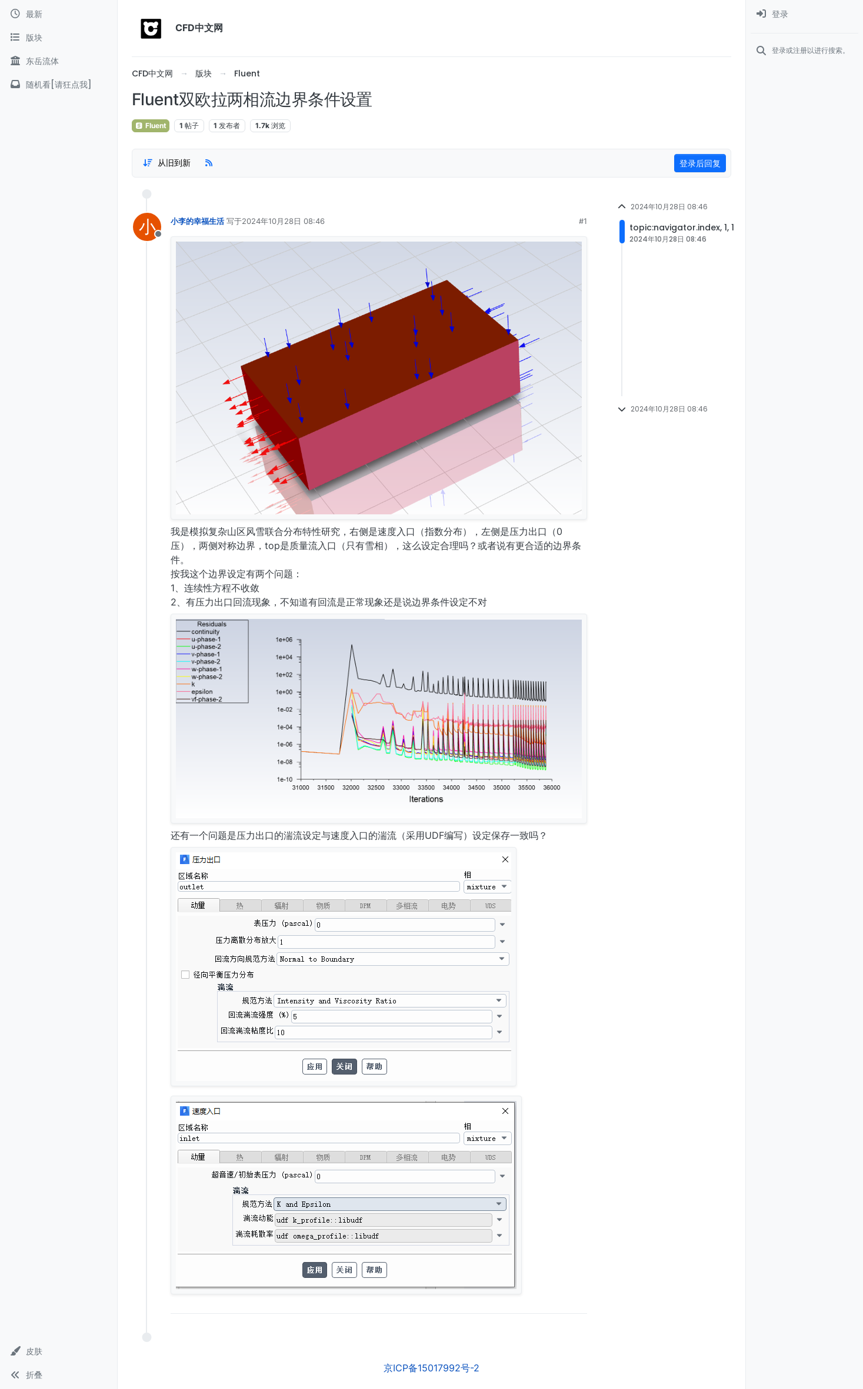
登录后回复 (700, 163)
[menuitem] (804, 14)
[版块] (58, 37)
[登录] (804, 14)
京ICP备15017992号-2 (431, 1368)
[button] (58, 1351)
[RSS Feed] (209, 163)
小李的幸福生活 (197, 221)
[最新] (58, 14)
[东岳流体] (58, 61)
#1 (583, 221)
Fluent (150, 125)
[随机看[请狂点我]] (58, 84)
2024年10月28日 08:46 (283, 221)
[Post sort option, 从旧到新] (166, 163)
